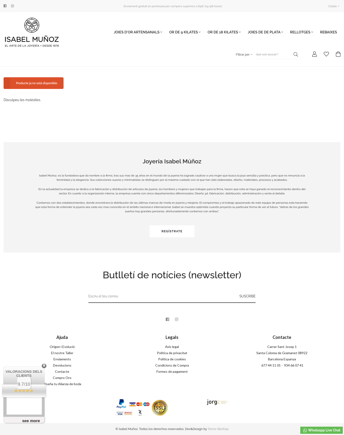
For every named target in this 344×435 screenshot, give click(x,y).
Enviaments (62, 359)
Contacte (62, 371)
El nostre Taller (62, 353)
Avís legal (172, 347)
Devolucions (62, 365)
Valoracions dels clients (23, 373)
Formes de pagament (172, 371)
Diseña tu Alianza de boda (62, 384)
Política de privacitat (172, 353)
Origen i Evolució (62, 347)
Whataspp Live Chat (321, 430)
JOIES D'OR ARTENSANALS (138, 32)
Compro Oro (62, 378)
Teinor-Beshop (218, 429)
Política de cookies (172, 359)
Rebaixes (328, 32)
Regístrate (172, 231)
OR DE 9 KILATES (185, 32)
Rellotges (301, 32)
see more (31, 421)
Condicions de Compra (172, 365)
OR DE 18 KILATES (224, 32)
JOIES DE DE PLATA (265, 32)
